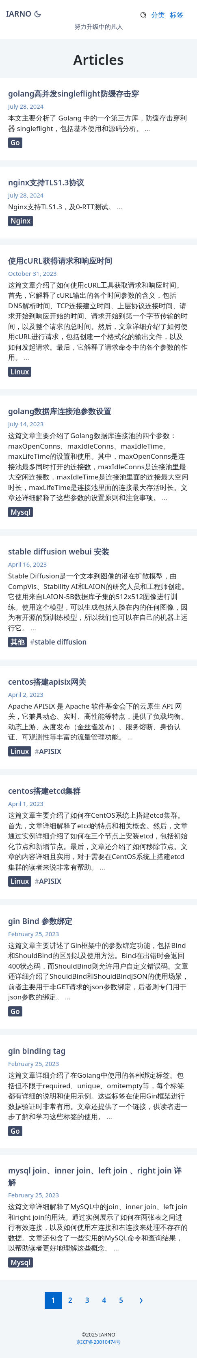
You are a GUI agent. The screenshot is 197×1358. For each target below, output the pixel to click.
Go (15, 142)
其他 (17, 642)
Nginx (20, 221)
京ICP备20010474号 (98, 1342)
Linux (20, 371)
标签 (177, 14)
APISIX (50, 751)
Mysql (20, 512)
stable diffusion (61, 642)
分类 (158, 14)
